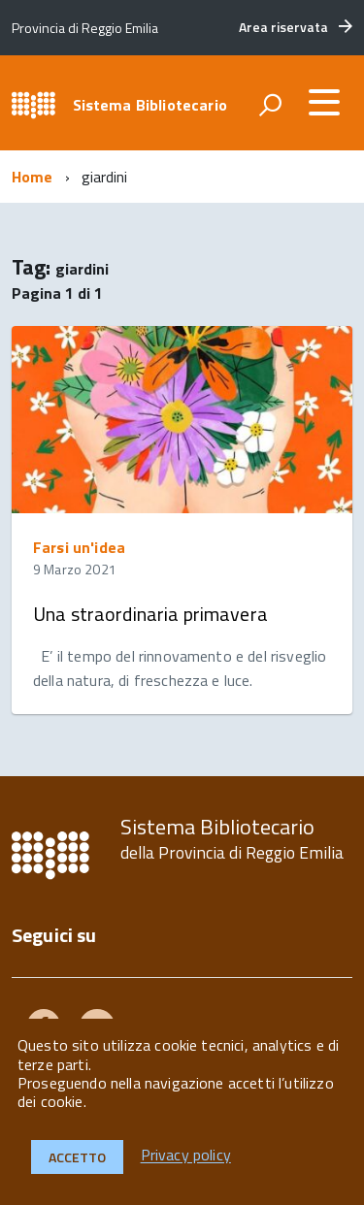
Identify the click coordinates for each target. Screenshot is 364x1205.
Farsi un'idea (79, 547)
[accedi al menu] (324, 101)
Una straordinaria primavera (150, 614)
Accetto (77, 1157)
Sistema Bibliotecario (150, 105)
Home (32, 176)
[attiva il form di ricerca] (270, 105)
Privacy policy (186, 1155)
